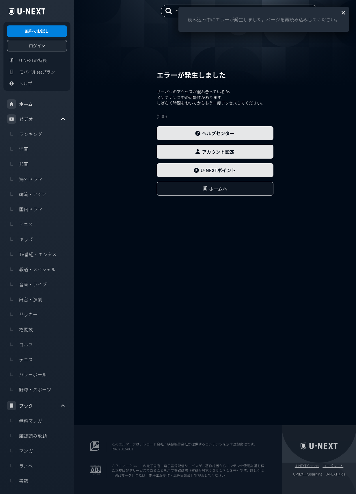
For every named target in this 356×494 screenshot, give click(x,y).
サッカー (22, 314)
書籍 (17, 480)
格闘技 (20, 329)
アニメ (20, 224)
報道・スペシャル (31, 269)
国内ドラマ (24, 209)
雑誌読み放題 (27, 435)
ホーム (20, 104)
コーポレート (333, 465)
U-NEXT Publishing (307, 474)
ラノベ (20, 465)
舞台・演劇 (24, 299)
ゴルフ (20, 344)
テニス (20, 359)
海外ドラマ (24, 179)
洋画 (17, 149)
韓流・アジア (26, 194)
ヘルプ (19, 83)
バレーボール (27, 374)
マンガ (20, 450)
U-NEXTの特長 (27, 60)
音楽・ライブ (27, 284)
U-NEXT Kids (335, 474)
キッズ (20, 239)
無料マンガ (24, 420)
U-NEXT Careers (307, 465)
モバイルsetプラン (31, 72)
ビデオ (36, 119)
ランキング (24, 134)
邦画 (17, 164)
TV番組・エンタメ (32, 254)
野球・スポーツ (29, 389)
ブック (36, 405)
